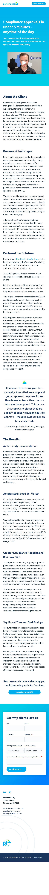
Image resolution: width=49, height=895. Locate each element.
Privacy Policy (37, 857)
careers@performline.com (12, 814)
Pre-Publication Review (27, 259)
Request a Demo (39, 4)
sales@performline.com (11, 811)
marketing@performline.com (13, 808)
